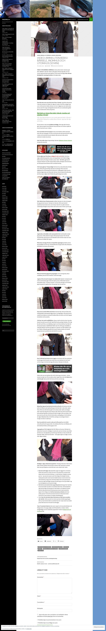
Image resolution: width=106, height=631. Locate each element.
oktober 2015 (5, 285)
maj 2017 (4, 262)
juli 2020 (4, 202)
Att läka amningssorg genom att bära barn (7, 132)
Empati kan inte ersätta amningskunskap (54, 557)
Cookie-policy (29, 628)
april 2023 (4, 186)
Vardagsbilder (5, 175)
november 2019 (5, 212)
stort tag (40, 550)
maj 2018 (4, 241)
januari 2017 (4, 269)
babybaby (48, 65)
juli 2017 (4, 258)
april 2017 (4, 264)
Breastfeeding (5, 170)
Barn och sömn (5, 168)
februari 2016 (5, 278)
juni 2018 (4, 239)
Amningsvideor (5, 161)
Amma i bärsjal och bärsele (44, 55)
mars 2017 (4, 265)
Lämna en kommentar (58, 65)
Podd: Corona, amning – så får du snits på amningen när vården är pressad (8, 111)
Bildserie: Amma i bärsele (65, 140)
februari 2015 (5, 299)
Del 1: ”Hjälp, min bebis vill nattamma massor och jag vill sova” (8, 75)
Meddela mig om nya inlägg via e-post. (48, 622)
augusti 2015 (4, 288)
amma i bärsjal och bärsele (44, 546)
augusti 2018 (4, 235)
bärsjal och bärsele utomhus (50, 548)
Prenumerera (6, 321)
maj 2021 (4, 195)
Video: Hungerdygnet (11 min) (8, 34)
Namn (39, 596)
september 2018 (5, 234)
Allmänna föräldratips (6, 152)
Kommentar (40, 577)
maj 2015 (4, 294)
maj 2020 (4, 204)
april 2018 (4, 242)
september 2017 (5, 255)
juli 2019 (4, 216)
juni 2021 (4, 193)
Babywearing (4, 165)
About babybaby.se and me (70, 19)
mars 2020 (4, 205)
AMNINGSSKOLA (5, 159)
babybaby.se (6, 19)
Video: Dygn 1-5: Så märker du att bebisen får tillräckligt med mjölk (8, 30)
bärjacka (66, 546)
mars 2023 (4, 188)
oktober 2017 (5, 253)
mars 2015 (4, 297)
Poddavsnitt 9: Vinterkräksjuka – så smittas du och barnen (7, 43)
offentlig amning (63, 548)
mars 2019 (4, 223)
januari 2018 (4, 248)
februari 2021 (5, 197)
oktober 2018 (5, 232)
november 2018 (5, 230)
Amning (53, 55)
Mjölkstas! (8, 139)
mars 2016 (4, 276)
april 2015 (4, 295)
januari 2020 (4, 209)
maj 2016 (4, 272)
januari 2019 (4, 227)
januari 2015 (4, 301)
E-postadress (41, 602)
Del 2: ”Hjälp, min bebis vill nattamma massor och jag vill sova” (8, 69)
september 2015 (5, 287)
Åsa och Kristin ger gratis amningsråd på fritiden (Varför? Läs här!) (7, 95)
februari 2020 (5, 207)
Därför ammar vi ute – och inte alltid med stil (54, 562)
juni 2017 (4, 260)
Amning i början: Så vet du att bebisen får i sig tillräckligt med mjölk (8, 106)
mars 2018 (4, 244)
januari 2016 (4, 280)
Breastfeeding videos (6, 172)
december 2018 (5, 228)
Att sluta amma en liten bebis (7, 51)
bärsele (40, 548)
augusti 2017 (4, 257)
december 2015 (5, 281)
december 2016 (5, 271)
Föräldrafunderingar (6, 174)
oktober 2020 (5, 198)
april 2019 (4, 221)
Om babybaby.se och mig (83, 19)
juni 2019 (4, 218)
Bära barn (58, 55)
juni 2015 (4, 292)
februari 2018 (5, 246)
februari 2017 (5, 267)
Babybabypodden (5, 163)
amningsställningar (57, 546)
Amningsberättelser (6, 158)
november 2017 (5, 251)
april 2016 (4, 274)
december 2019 (5, 211)
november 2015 (5, 283)
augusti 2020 (4, 200)
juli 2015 (4, 290)
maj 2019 (4, 220)
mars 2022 (4, 189)
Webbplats (40, 608)
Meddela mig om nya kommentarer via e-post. (49, 619)
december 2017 (5, 250)
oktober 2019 (5, 214)
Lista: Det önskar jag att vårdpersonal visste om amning (6, 90)
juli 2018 (4, 237)
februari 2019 (5, 225)
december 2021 (5, 191)
